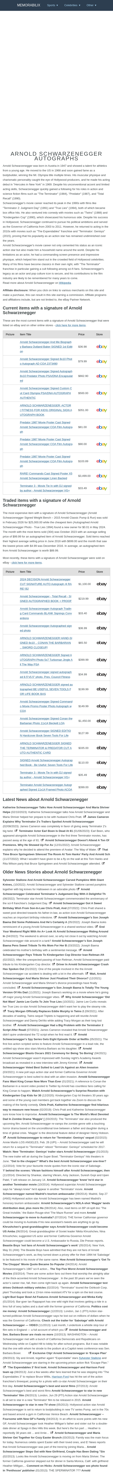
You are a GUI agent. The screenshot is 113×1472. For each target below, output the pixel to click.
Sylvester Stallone (90, 1358)
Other (90, 5)
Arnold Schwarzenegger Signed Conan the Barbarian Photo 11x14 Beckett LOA (46, 721)
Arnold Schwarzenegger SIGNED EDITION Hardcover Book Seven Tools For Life (45, 733)
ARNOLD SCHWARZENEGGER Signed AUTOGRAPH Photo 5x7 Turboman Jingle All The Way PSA (46, 659)
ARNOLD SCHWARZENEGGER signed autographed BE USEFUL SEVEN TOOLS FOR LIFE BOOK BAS (46, 689)
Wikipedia (65, 282)
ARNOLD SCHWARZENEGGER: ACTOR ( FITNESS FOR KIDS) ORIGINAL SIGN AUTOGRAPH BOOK (46, 410)
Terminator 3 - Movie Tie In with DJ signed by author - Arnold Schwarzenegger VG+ (45, 488)
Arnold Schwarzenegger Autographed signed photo (46, 628)
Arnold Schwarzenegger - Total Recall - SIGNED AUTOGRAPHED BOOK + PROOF (46, 599)
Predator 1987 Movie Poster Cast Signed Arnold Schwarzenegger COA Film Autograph (46, 427)
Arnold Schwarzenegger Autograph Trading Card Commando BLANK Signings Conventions (46, 613)
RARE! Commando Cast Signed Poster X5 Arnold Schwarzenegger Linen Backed (46, 476)
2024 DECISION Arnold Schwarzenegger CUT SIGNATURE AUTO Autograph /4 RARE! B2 (46, 584)
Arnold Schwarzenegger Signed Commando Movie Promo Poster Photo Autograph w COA (46, 706)
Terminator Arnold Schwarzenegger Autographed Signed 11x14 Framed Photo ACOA (46, 787)
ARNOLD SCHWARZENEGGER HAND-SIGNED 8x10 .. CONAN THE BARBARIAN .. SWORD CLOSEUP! (46, 643)
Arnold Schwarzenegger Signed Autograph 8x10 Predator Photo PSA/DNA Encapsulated (46, 376)
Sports (51, 5)
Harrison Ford (60, 1376)
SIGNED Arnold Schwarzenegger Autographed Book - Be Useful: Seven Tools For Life (46, 763)
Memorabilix (28, 5)
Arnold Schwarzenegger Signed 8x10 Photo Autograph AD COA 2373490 (46, 361)
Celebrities (70, 5)
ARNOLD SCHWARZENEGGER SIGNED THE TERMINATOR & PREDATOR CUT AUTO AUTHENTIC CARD (46, 748)
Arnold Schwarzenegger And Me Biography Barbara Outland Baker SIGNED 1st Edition (46, 346)
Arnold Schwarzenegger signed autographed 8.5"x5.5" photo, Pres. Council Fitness (46, 674)
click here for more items (70, 325)
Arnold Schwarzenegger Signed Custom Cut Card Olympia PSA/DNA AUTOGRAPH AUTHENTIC (46, 393)
